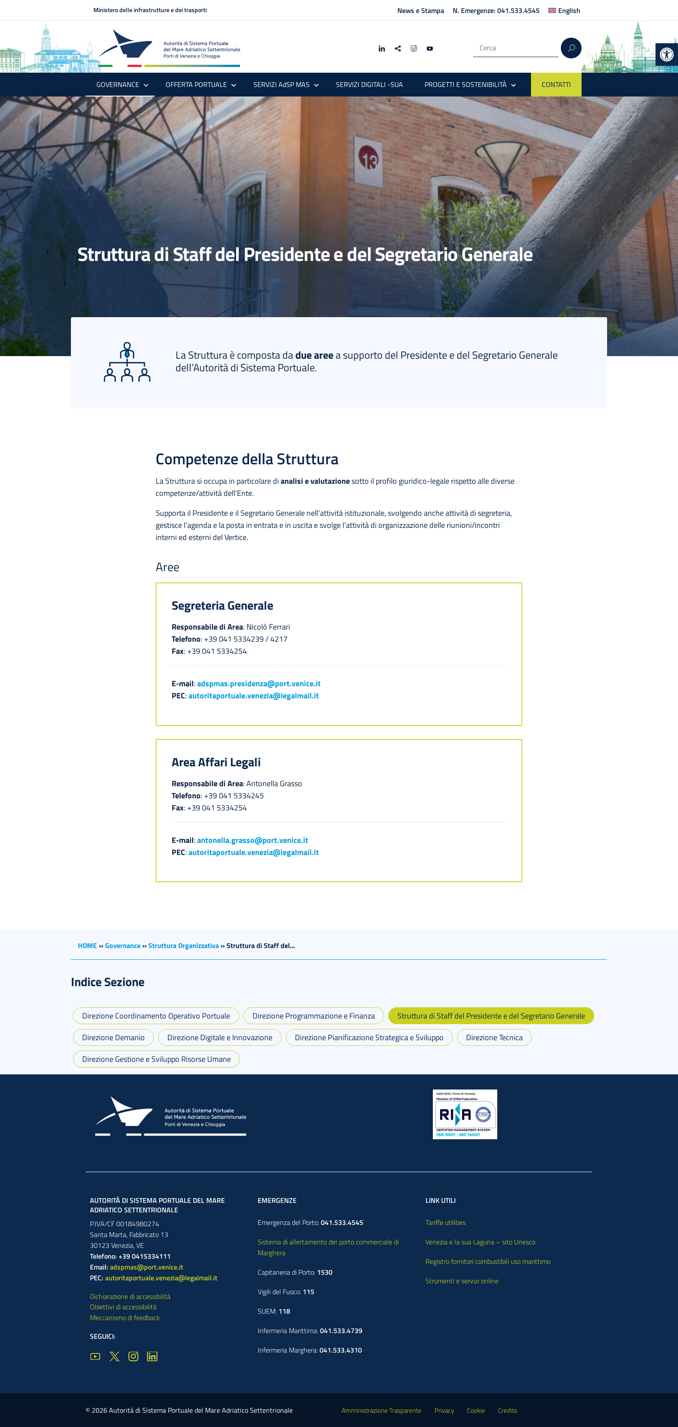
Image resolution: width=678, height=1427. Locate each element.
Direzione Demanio (113, 1037)
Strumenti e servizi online (462, 1281)
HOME (87, 945)
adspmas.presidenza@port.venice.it (259, 683)
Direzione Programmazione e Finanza (314, 1016)
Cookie (476, 1410)
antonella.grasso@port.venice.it (252, 840)
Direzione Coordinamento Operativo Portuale (156, 1016)
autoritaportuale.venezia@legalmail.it (254, 695)
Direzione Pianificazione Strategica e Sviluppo (369, 1037)
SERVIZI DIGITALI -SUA (369, 84)
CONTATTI (556, 84)
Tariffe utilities (445, 1222)
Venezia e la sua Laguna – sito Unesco (480, 1242)
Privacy (444, 1410)
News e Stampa (420, 10)
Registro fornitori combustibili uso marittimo (487, 1261)
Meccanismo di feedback (125, 1317)
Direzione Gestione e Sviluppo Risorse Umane (156, 1059)
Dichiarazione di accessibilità (130, 1296)
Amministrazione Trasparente (382, 1410)
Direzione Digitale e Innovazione (219, 1037)
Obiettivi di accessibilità (123, 1307)
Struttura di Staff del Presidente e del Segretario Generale (491, 1016)
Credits (507, 1410)
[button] (667, 54)
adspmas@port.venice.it (146, 1267)
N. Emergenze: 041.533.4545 (496, 10)
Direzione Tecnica (494, 1037)
